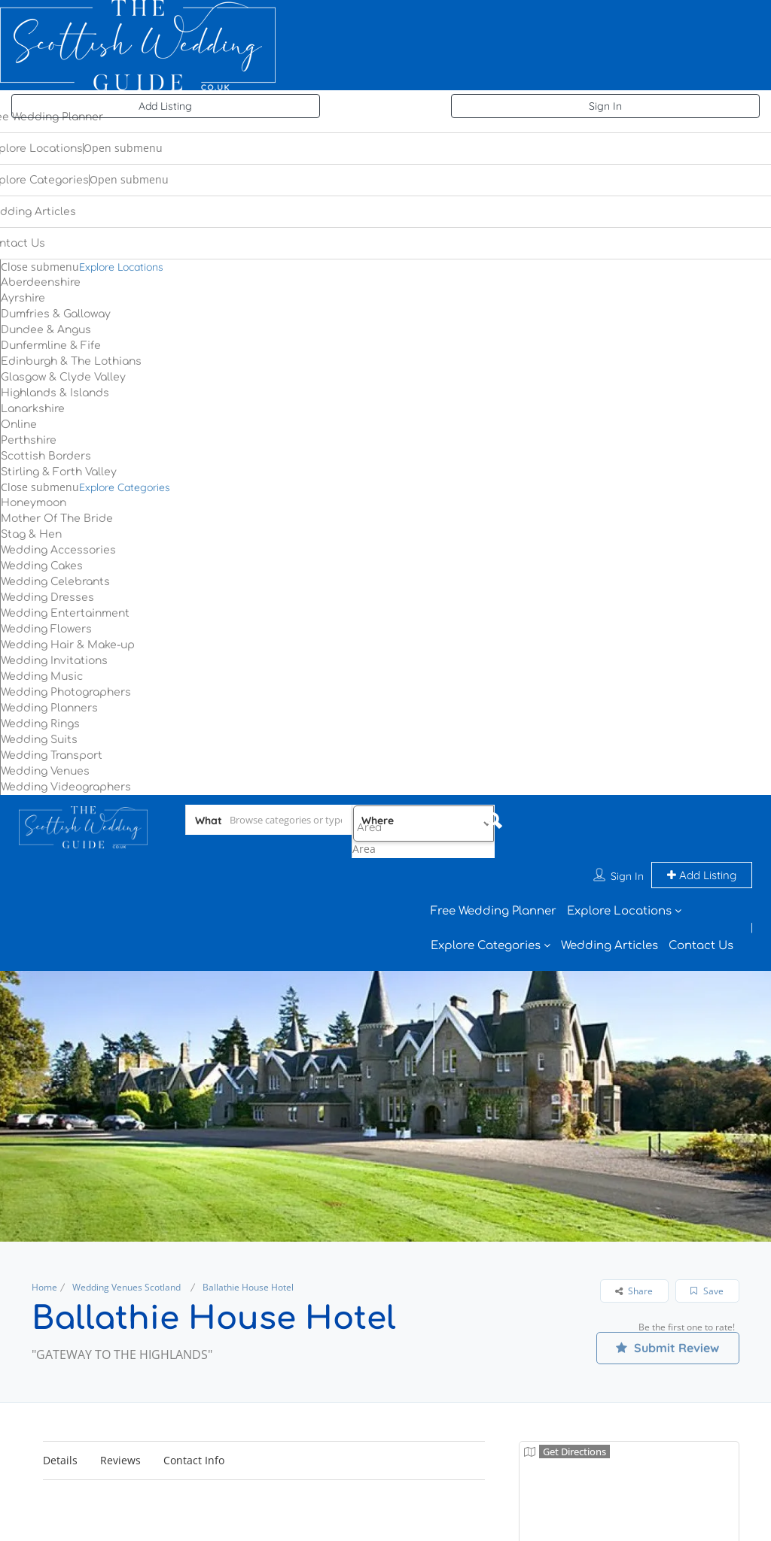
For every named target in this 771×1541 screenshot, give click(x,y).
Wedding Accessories (58, 550)
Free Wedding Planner (493, 857)
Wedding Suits (39, 739)
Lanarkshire (33, 408)
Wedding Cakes (42, 566)
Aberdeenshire (41, 282)
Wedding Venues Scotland (126, 1233)
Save (707, 1237)
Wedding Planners (49, 708)
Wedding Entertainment (65, 613)
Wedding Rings (40, 724)
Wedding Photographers (66, 692)
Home (44, 1233)
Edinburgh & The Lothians (71, 361)
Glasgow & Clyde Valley (63, 377)
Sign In (605, 106)
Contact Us (701, 892)
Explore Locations (121, 267)
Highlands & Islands (55, 393)
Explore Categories (124, 487)
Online (19, 424)
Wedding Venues (45, 771)
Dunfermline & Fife (51, 345)
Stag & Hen (31, 534)
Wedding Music (42, 676)
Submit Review (667, 1294)
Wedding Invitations (54, 660)
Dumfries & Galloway (56, 314)
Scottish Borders (46, 456)
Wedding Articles (609, 892)
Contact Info (193, 1407)
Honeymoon (33, 502)
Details (60, 1407)
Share (634, 1237)
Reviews (120, 1407)
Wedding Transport (51, 755)
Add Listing (165, 106)
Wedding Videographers (66, 787)
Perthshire (28, 440)
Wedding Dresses (47, 597)
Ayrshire (23, 298)
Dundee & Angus (46, 329)
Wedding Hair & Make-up (68, 645)
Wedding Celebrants (55, 581)
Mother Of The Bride (57, 518)
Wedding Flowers (46, 629)
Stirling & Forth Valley (59, 472)
